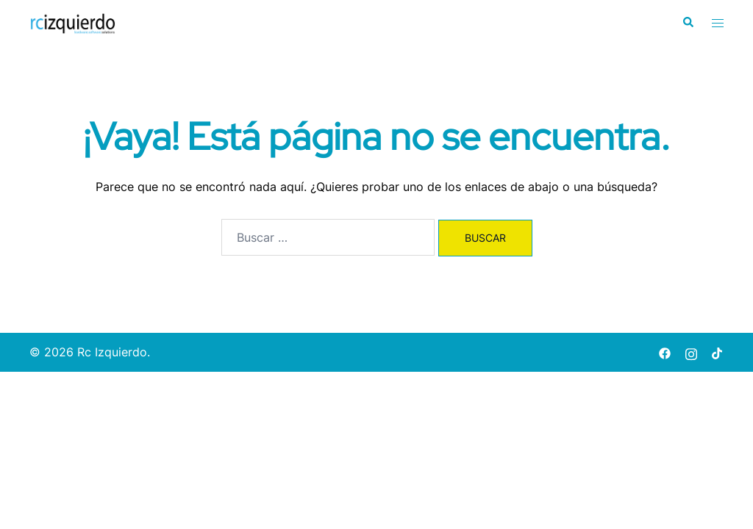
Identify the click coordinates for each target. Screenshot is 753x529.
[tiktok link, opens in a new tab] (718, 352)
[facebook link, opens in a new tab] (665, 352)
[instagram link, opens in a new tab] (691, 352)
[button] (687, 23)
